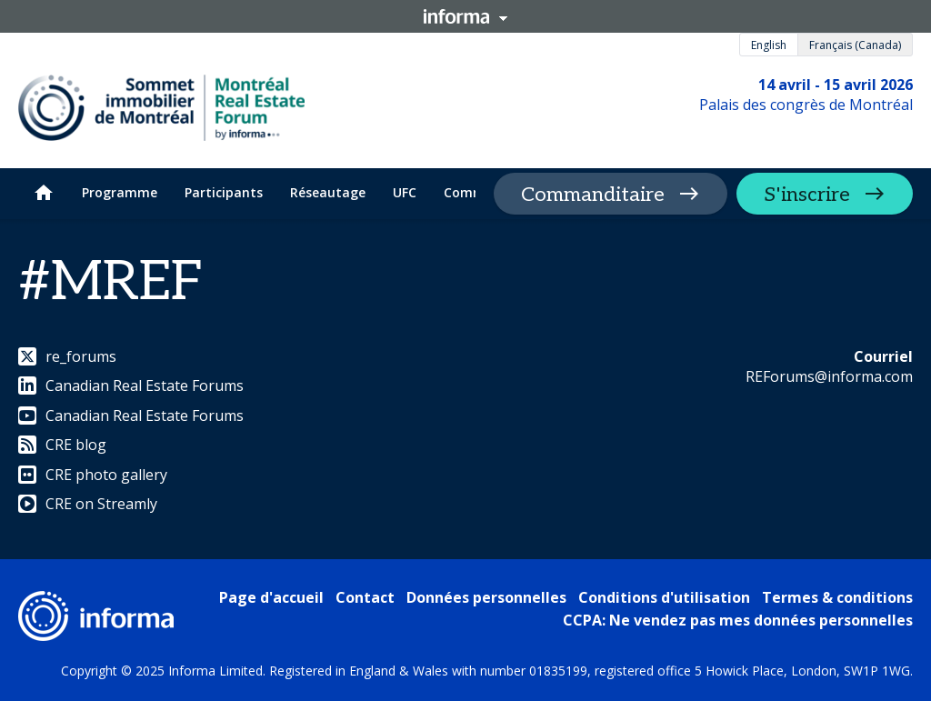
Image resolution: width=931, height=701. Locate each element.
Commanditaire (593, 194)
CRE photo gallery (92, 475)
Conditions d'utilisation (664, 597)
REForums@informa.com (829, 376)
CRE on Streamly (87, 504)
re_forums (67, 356)
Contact (365, 597)
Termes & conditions (837, 597)
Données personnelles (486, 597)
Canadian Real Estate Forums (131, 386)
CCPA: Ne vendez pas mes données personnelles (738, 620)
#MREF (111, 282)
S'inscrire (807, 194)
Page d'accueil (271, 597)
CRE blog (62, 445)
